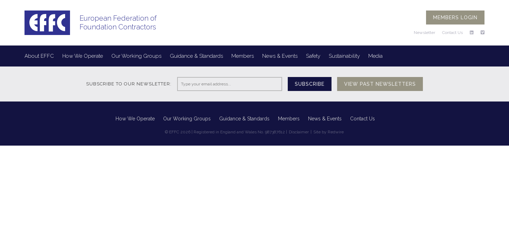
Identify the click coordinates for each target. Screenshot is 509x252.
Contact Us (452, 32)
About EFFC (39, 56)
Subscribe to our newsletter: (129, 83)
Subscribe (310, 84)
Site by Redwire (328, 132)
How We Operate (82, 56)
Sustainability (344, 56)
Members (242, 56)
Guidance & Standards (196, 56)
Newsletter (424, 32)
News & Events (280, 56)
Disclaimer (299, 132)
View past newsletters (380, 84)
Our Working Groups (136, 56)
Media (375, 56)
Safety (313, 56)
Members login (455, 17)
